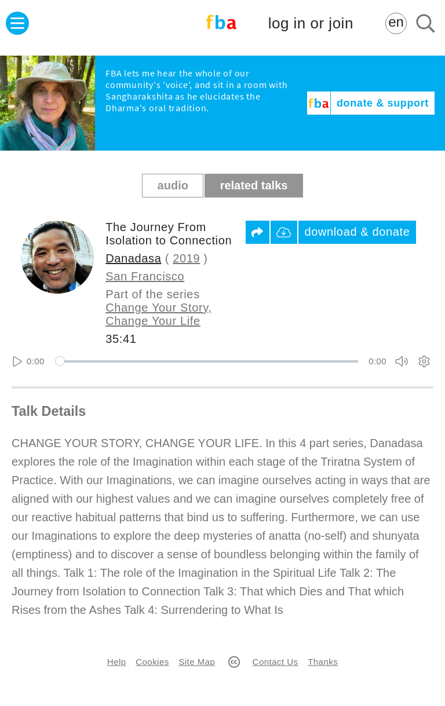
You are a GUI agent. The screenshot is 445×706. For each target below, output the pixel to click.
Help (116, 662)
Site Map (196, 662)
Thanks (323, 662)
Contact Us (275, 662)
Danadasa (133, 258)
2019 (186, 258)
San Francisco (144, 276)
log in (310, 23)
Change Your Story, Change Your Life (158, 314)
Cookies (152, 662)
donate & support (383, 103)
